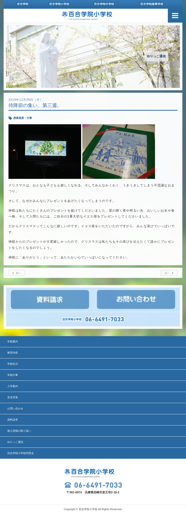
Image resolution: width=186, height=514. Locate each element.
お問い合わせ (15, 408)
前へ (18, 273)
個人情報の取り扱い (19, 430)
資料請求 (12, 419)
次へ (167, 273)
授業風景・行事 (22, 117)
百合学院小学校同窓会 (20, 453)
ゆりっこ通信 (15, 441)
